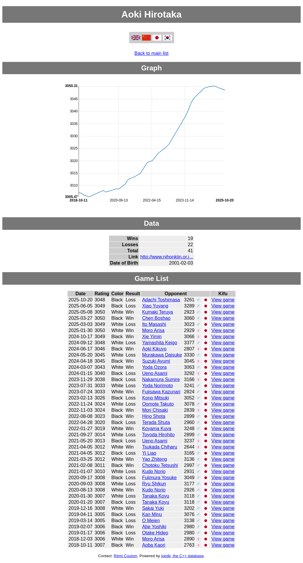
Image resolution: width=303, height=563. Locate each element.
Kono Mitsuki (155, 397)
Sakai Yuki (153, 508)
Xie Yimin (152, 336)
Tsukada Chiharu (159, 446)
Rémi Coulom (125, 556)
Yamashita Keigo (159, 342)
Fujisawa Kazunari (161, 391)
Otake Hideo (155, 532)
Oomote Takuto (158, 404)
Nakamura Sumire (161, 379)
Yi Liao (149, 453)
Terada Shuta (156, 422)
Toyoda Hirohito (158, 434)
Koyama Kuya (156, 428)
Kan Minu (152, 514)
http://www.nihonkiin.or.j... (166, 256)
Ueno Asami (154, 373)
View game (223, 299)
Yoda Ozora (154, 367)
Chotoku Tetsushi (160, 465)
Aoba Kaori (153, 545)
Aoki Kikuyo (154, 348)
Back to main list (151, 53)
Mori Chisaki (155, 410)
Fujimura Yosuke (159, 477)
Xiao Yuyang (155, 305)
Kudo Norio (153, 471)
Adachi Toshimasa (161, 299)
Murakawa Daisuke (162, 354)
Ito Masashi (154, 324)
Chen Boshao (156, 318)
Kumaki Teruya (157, 312)
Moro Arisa (153, 330)
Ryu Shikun (154, 483)
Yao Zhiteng (154, 459)
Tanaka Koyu (155, 496)
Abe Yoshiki (154, 526)
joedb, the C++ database (182, 556)
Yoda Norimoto (157, 385)
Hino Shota (153, 416)
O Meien (151, 520)
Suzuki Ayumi (156, 361)
